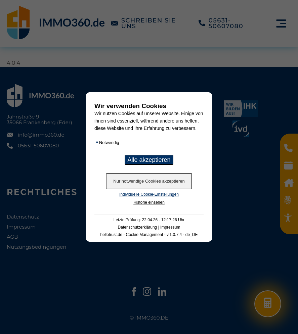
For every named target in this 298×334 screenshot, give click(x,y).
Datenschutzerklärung (137, 227)
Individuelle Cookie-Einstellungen (149, 194)
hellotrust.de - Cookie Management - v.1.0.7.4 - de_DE (149, 234)
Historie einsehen (149, 202)
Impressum (170, 227)
